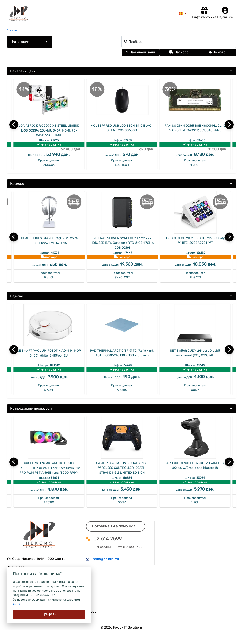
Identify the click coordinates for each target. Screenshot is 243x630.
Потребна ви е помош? (114, 526)
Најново (217, 52)
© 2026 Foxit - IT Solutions (122, 627)
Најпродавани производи (31, 409)
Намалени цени (140, 52)
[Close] (49, 614)
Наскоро (178, 52)
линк (16, 604)
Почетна (12, 30)
